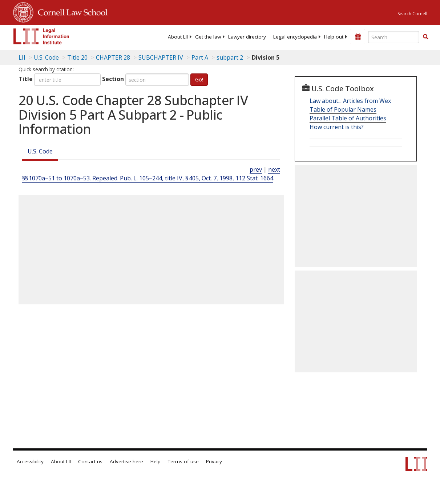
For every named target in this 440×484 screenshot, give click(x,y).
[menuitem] (177, 36)
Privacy (214, 461)
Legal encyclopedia (295, 36)
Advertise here (126, 461)
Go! (199, 79)
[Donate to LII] (358, 36)
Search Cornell (412, 14)
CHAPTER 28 (113, 57)
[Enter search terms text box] (393, 37)
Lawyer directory (247, 36)
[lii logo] (41, 36)
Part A (199, 57)
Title (26, 79)
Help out (333, 36)
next (274, 169)
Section (113, 79)
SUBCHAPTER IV (160, 57)
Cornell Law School (70, 11)
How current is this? (337, 127)
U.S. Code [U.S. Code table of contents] (46, 57)
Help (155, 461)
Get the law (208, 36)
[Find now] (425, 37)
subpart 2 (230, 57)
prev (256, 169)
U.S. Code (40, 151)
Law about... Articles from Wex (350, 101)
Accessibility (30, 461)
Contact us (90, 461)
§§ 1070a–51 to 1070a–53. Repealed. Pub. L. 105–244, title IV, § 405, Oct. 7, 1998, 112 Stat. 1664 (147, 178)
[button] (425, 36)
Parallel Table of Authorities (348, 118)
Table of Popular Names (343, 109)
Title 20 (77, 57)
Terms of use (183, 461)
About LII (178, 36)
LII (22, 57)
